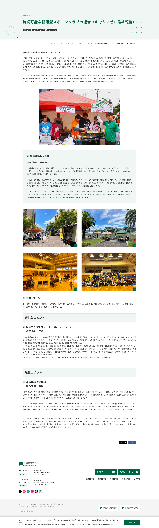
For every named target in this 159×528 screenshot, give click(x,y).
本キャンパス (23, 471)
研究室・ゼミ (81, 43)
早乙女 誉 (27, 30)
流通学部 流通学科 (38, 30)
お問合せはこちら (39, 474)
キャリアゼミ (51, 30)
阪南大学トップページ (57, 43)
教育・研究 (71, 43)
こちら (109, 520)
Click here (88, 525)
